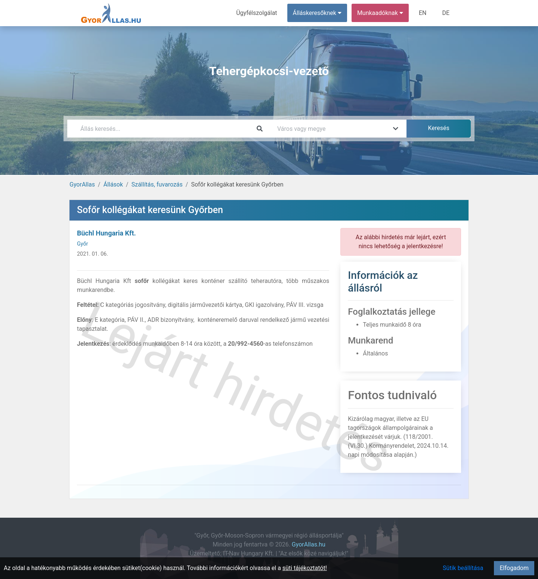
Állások (113, 184)
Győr (82, 244)
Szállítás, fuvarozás (157, 184)
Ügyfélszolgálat (256, 12)
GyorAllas (82, 184)
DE (445, 12)
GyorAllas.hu (308, 544)
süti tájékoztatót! (304, 568)
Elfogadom (514, 568)
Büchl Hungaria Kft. (106, 233)
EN (423, 12)
